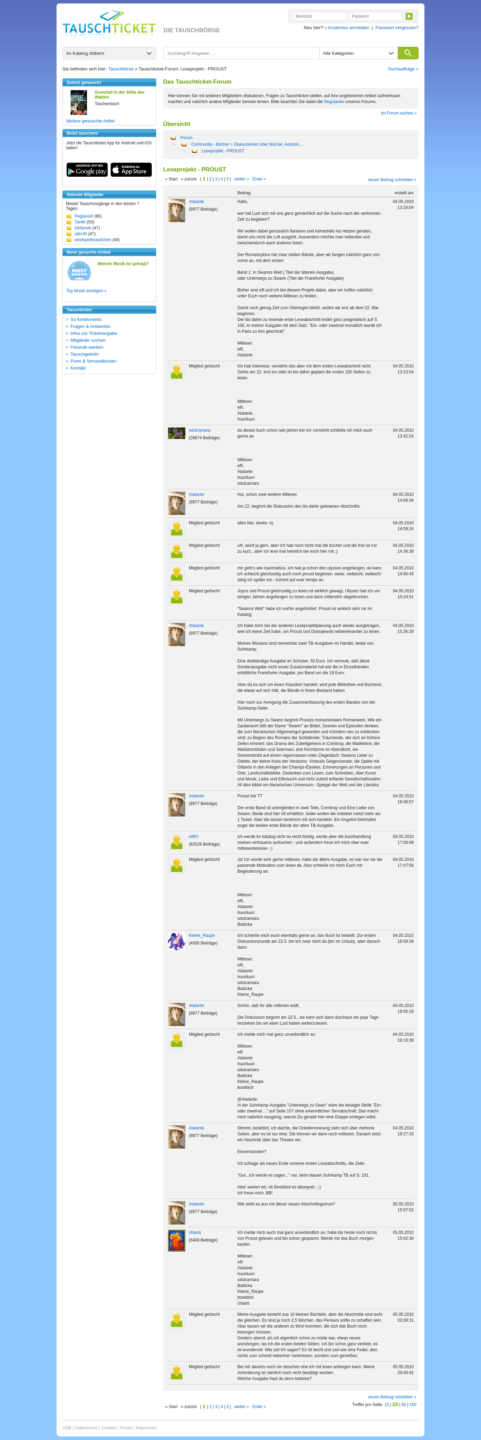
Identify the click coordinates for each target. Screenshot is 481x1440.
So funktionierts (86, 319)
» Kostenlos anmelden (346, 27)
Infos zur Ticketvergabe (93, 333)
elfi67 (194, 836)
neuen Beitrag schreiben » (392, 179)
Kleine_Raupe (202, 935)
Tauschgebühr (84, 354)
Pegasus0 (84, 216)
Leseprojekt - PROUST (223, 151)
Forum (186, 137)
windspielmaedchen (93, 239)
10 (386, 1404)
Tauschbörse (121, 68)
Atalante (196, 201)
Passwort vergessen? (397, 27)
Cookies (108, 1427)
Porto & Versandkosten (93, 361)
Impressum (146, 1427)
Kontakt (78, 368)
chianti (195, 1232)
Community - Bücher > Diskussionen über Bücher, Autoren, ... (248, 144)
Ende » (259, 179)
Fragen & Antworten (90, 326)
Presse (126, 1427)
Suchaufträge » (403, 68)
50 (404, 1404)
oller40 (81, 233)
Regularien (334, 101)
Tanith (80, 222)
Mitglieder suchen (88, 340)
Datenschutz (86, 1427)
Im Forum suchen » (399, 113)
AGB (66, 1427)
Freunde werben (86, 347)
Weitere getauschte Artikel (90, 121)
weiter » (242, 179)
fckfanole (83, 228)
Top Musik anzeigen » (86, 290)
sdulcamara (199, 430)
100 (413, 1404)
